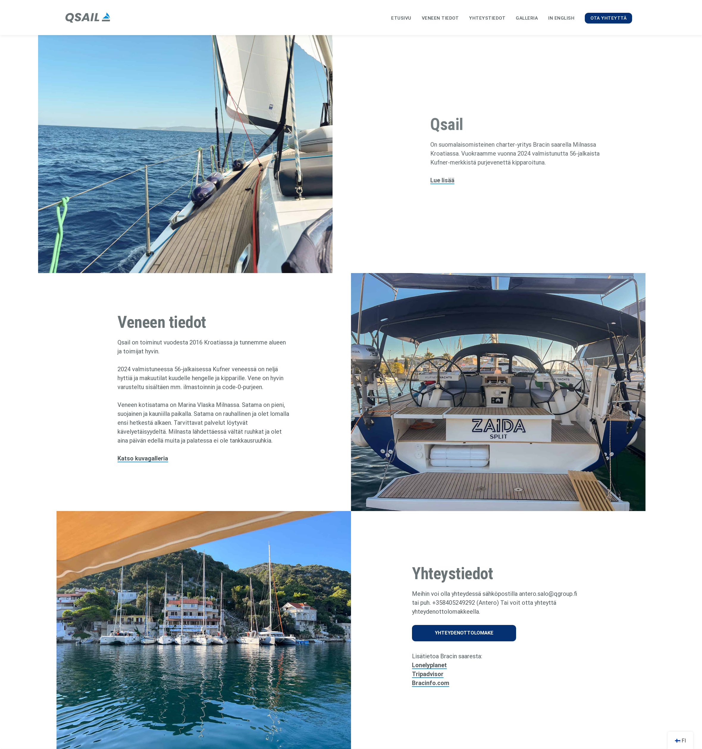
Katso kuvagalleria (142, 458)
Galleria (527, 18)
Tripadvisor (428, 674)
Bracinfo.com (430, 683)
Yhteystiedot (487, 18)
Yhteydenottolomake (464, 633)
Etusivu (401, 18)
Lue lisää (457, 180)
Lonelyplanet (429, 665)
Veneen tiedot (440, 18)
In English (561, 18)
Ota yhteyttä (608, 18)
